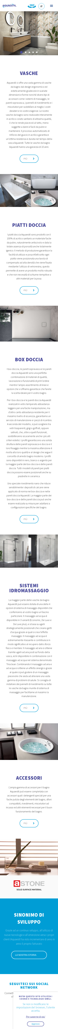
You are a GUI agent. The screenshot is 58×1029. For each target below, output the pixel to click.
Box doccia (29, 359)
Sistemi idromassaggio (29, 588)
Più (29, 158)
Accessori (29, 778)
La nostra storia (29, 955)
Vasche (29, 73)
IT (41, 6)
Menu (51, 5)
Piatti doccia (29, 225)
